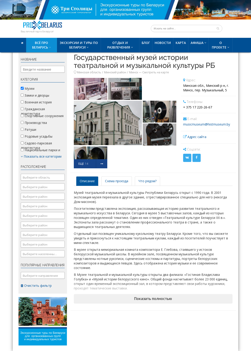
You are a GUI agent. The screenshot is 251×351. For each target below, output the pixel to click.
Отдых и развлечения (118, 45)
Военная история (36, 102)
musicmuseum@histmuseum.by (206, 124)
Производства (34, 122)
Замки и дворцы (35, 95)
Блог (146, 43)
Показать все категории (41, 156)
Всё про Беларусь (40, 45)
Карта (181, 43)
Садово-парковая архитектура (36, 145)
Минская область (89, 72)
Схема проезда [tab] (116, 181)
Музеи (27, 88)
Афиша (197, 43)
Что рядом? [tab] (147, 181)
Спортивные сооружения (42, 116)
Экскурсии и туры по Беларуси (79, 45)
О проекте (219, 45)
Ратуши (28, 129)
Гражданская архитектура (33, 111)
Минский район (115, 72)
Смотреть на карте (155, 72)
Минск (133, 72)
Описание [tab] (87, 181)
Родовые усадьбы (36, 136)
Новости (163, 43)
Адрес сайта (196, 137)
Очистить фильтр (36, 285)
